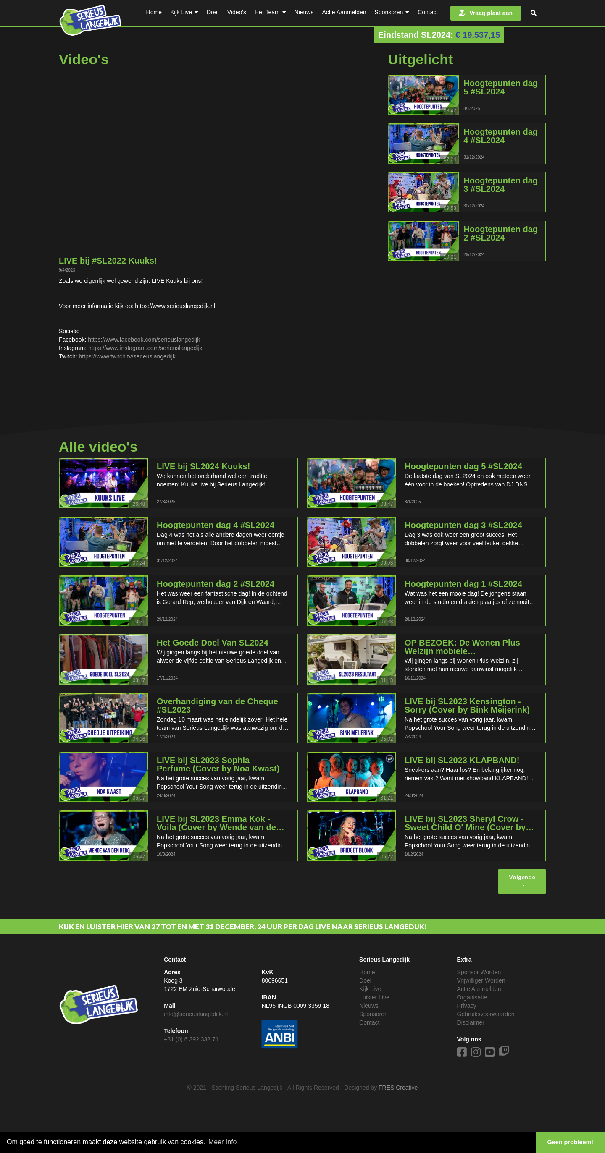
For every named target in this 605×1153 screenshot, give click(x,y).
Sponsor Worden (479, 972)
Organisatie (472, 997)
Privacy (466, 1005)
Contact (369, 1022)
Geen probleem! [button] (570, 1142)
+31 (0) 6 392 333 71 (191, 1039)
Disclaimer (470, 1022)
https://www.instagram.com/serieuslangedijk (145, 348)
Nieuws (369, 1005)
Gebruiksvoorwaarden (486, 1014)
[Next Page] (522, 881)
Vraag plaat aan (486, 13)
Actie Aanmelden (479, 989)
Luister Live (374, 997)
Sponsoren (373, 1014)
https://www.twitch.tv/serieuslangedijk (127, 356)
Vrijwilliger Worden (481, 980)
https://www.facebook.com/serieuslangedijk (144, 339)
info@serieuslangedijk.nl (196, 1014)
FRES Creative (398, 1087)
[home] (90, 18)
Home (367, 972)
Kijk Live (370, 989)
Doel (365, 980)
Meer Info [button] (222, 1141)
